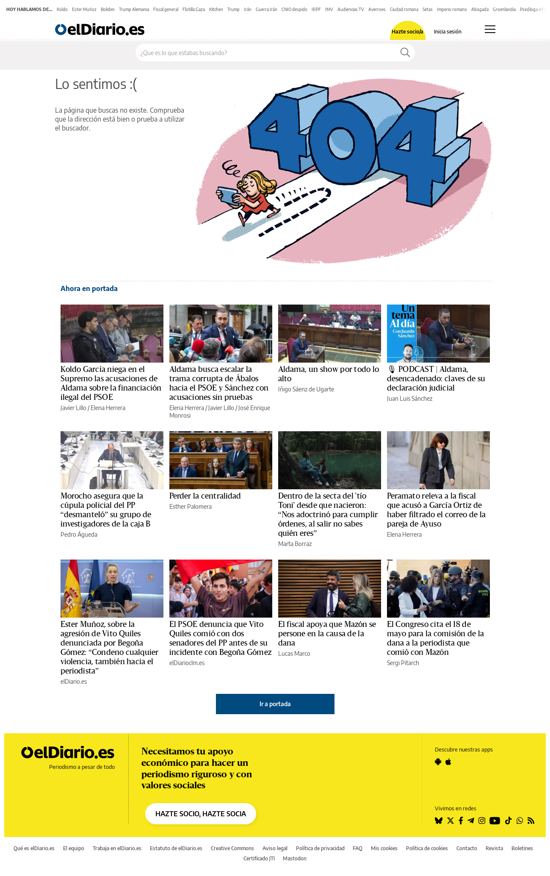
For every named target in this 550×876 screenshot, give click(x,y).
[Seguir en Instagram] (481, 820)
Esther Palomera (190, 506)
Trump (233, 9)
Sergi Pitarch (403, 662)
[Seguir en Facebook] (461, 820)
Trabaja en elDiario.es (117, 848)
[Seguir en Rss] (531, 820)
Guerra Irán (266, 9)
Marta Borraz (295, 543)
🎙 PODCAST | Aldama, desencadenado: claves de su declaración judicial (436, 378)
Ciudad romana (404, 9)
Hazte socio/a (407, 31)
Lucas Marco (294, 653)
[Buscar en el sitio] (265, 52)
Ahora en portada (89, 288)
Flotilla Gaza (193, 9)
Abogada (480, 9)
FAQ (357, 848)
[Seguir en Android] (438, 761)
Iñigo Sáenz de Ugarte (306, 389)
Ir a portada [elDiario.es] (275, 703)
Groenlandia (504, 9)
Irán (248, 9)
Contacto (466, 848)
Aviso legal (275, 848)
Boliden (108, 9)
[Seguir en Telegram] (470, 820)
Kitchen (216, 9)
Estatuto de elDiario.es (176, 848)
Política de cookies (427, 848)
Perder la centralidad (205, 496)
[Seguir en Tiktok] (508, 820)
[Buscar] (405, 52)
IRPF (316, 9)
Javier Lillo (73, 407)
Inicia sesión (448, 31)
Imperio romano (452, 9)
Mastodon (295, 858)
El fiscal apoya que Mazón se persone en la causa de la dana (327, 633)
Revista (494, 848)
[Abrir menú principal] (490, 29)
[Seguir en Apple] (448, 761)
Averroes (377, 9)
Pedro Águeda (79, 534)
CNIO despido (294, 9)
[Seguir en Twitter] (450, 820)
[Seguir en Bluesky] (438, 820)
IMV (329, 9)
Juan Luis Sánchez (409, 398)
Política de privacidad (320, 848)
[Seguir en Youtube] (494, 820)
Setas (428, 9)
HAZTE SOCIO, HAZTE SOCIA (200, 813)
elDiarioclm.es (187, 662)
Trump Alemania (134, 9)
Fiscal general (165, 9)
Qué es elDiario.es (34, 848)
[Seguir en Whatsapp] (520, 820)
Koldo (62, 9)
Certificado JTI (259, 858)
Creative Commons (232, 848)
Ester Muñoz (84, 9)
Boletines (522, 848)
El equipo (73, 848)
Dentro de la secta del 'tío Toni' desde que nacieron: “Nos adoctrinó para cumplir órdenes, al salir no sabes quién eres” (328, 515)
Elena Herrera (108, 407)
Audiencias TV (350, 9)
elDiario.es (74, 681)
